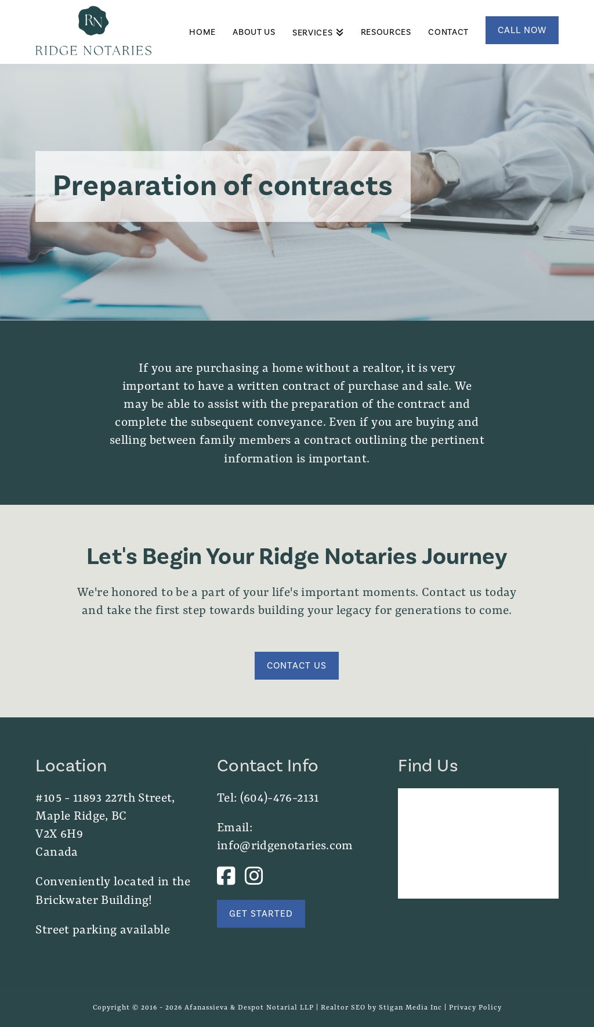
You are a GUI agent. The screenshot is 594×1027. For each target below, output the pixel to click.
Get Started (261, 914)
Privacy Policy (475, 1007)
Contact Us (297, 666)
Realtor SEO (343, 1007)
